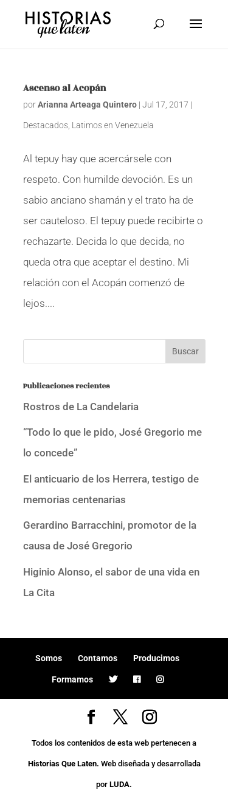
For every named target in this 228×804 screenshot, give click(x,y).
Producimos (156, 658)
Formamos (72, 679)
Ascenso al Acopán (64, 88)
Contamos (97, 658)
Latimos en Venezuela (113, 125)
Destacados (45, 125)
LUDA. (120, 784)
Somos (48, 658)
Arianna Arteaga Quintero (87, 104)
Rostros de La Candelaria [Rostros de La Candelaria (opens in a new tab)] (81, 406)
